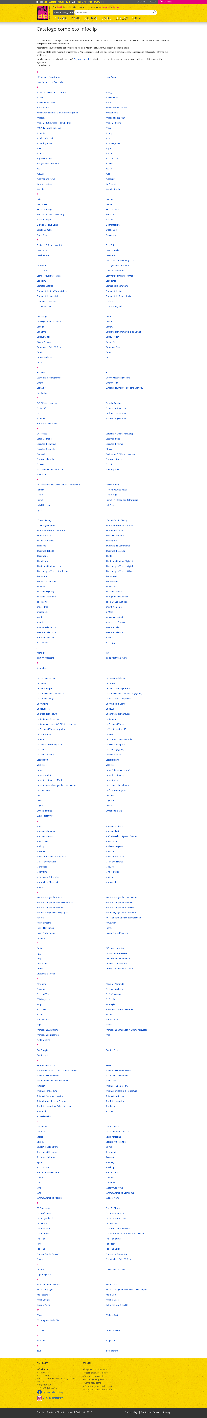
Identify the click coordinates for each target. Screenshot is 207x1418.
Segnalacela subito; (83, 59)
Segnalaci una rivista (94, 1376)
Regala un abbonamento (96, 1369)
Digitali (106, 18)
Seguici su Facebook (50, 1392)
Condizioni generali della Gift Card (100, 1389)
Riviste (75, 18)
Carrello (166, 2)
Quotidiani (90, 18)
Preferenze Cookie (150, 1412)
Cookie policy (131, 1412)
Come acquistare (92, 1382)
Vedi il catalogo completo (96, 1372)
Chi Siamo (61, 18)
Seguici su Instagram (50, 1397)
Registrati (140, 2)
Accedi (153, 2)
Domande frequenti (94, 1379)
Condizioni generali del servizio (99, 1386)
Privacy (166, 1412)
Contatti (137, 18)
